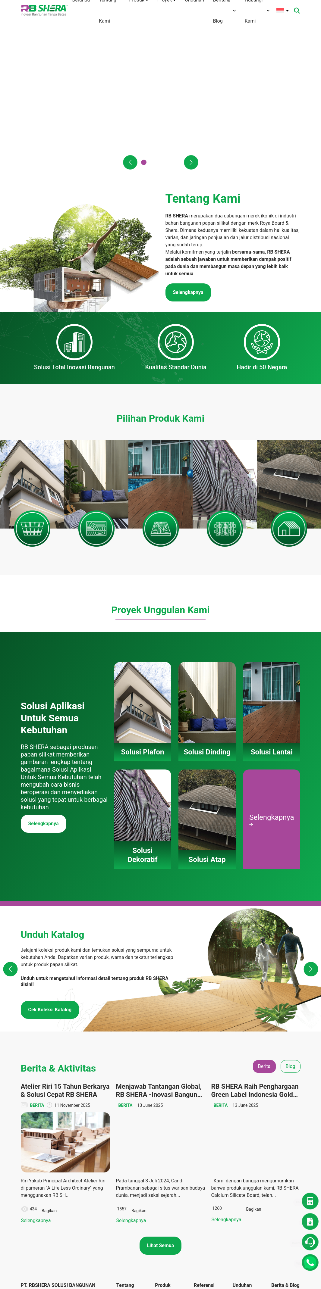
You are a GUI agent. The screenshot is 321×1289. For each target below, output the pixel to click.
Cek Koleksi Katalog (50, 821)
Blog (275, 1115)
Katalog (239, 1144)
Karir (120, 1200)
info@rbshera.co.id (56, 1134)
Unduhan (240, 1104)
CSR (275, 1126)
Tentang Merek (130, 1121)
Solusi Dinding (168, 1115)
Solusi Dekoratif (163, 1141)
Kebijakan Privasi (125, 1231)
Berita (276, 1104)
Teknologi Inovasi (125, 1147)
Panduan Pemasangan (167, 1169)
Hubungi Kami (129, 1178)
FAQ (120, 1189)
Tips (275, 1137)
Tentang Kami (129, 1110)
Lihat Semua (160, 1056)
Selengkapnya (43, 635)
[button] (130, 162)
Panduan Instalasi (240, 1158)
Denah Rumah (245, 1115)
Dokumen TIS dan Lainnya (244, 1129)
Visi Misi (124, 1132)
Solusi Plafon (167, 1104)
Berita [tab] (264, 878)
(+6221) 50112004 (53, 1126)
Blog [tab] (290, 878)
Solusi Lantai (167, 1126)
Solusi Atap (165, 1155)
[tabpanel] (161, 964)
